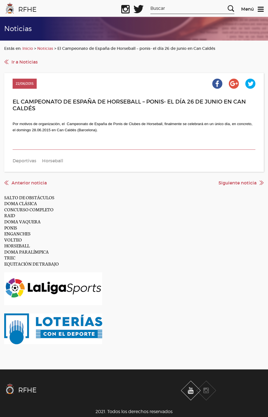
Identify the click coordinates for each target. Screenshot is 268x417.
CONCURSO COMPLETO (28, 209)
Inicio (27, 48)
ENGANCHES (17, 233)
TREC (9, 257)
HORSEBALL (17, 245)
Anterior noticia (29, 183)
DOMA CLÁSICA (20, 203)
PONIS (10, 227)
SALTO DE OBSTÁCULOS (29, 197)
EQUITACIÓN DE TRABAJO (31, 263)
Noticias (45, 48)
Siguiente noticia (237, 183)
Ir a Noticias (24, 62)
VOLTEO (13, 239)
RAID (9, 215)
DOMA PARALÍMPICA (26, 251)
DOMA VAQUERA (22, 221)
